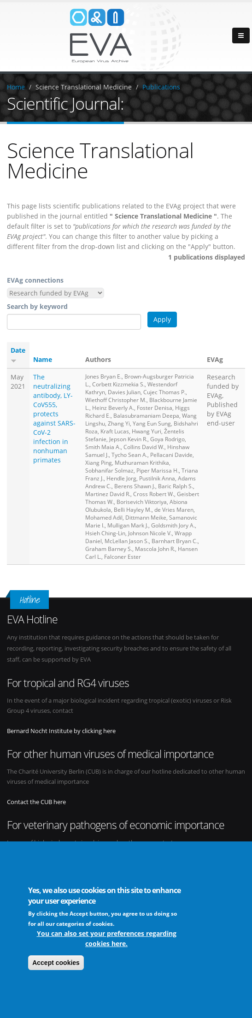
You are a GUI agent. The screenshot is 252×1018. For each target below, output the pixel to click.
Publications (161, 87)
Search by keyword (37, 306)
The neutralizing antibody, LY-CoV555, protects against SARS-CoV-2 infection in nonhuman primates (54, 418)
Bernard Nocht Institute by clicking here (61, 731)
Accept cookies (56, 964)
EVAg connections (35, 280)
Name (42, 359)
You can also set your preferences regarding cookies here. (106, 939)
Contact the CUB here (36, 802)
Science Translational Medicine (83, 87)
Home (16, 87)
